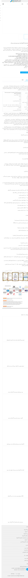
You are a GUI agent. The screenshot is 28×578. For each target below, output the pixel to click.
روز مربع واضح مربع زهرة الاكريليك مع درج (14, 392)
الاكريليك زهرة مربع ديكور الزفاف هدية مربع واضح (14, 444)
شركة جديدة (25, 548)
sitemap (11, 573)
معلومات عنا (16, 573)
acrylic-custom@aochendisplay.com (17, 568)
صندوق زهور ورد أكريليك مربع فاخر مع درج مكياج (14, 366)
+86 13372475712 (22, 566)
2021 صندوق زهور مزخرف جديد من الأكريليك (14, 496)
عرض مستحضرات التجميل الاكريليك (21, 537)
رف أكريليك (25, 531)
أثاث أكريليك (25, 539)
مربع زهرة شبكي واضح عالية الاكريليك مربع (14, 522)
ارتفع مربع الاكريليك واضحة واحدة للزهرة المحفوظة (14, 340)
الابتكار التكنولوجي (24, 552)
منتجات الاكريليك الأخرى (23, 541)
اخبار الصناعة (25, 550)
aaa (21, 79)
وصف (25, 79)
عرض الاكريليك (24, 533)
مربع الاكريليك (24, 529)
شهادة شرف (25, 558)
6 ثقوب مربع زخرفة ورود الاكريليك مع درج (14, 418)
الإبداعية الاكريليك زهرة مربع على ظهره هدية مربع (14, 470)
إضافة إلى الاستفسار (23, 72)
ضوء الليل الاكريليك (24, 535)
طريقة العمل (25, 560)
